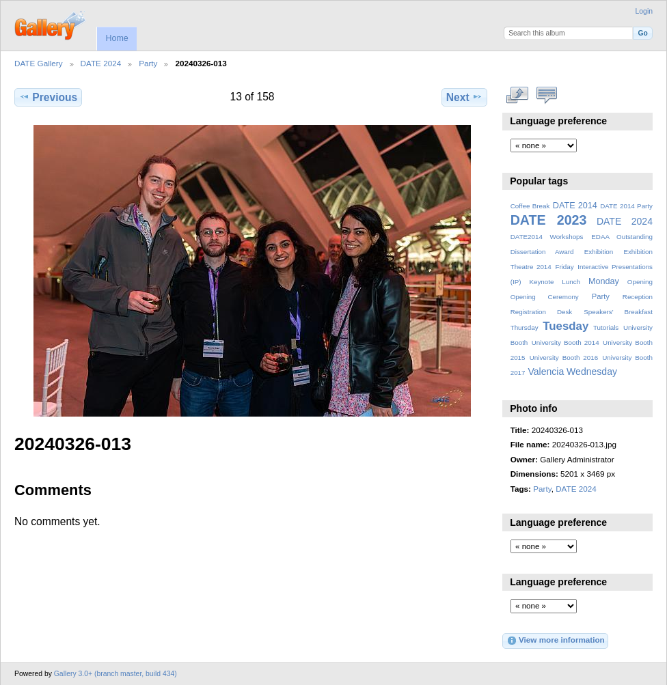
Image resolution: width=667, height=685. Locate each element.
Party (148, 63)
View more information (555, 640)
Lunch (571, 281)
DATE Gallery (38, 63)
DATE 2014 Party (626, 206)
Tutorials (605, 327)
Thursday (525, 327)
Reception (638, 296)
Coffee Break (530, 206)
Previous (48, 97)
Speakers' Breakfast (618, 312)
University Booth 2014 (565, 342)
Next (464, 97)
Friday (564, 266)
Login (644, 11)
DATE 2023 (549, 219)
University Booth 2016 (564, 357)
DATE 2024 (101, 63)
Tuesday (565, 326)
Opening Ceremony (545, 296)
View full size (517, 95)
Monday (603, 281)
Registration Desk (542, 312)
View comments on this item (547, 95)
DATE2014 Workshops (547, 236)
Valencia (546, 371)
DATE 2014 (575, 205)
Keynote (541, 281)
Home (116, 38)
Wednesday (592, 371)
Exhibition (599, 251)
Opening (640, 281)
